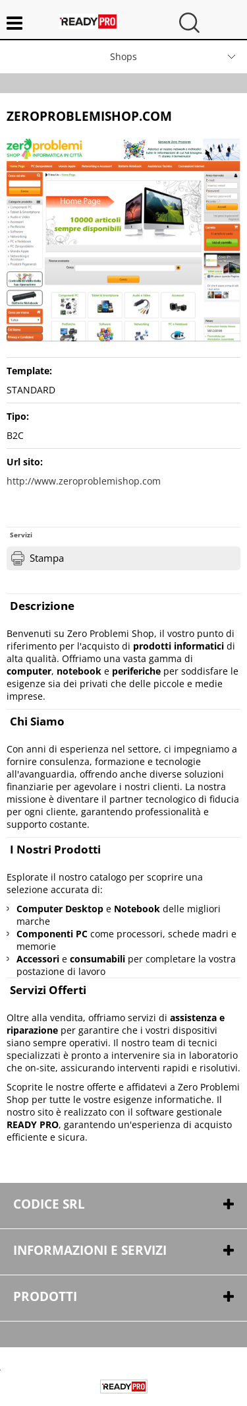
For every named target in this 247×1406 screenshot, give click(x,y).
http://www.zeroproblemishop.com (84, 481)
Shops (123, 56)
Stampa (47, 558)
